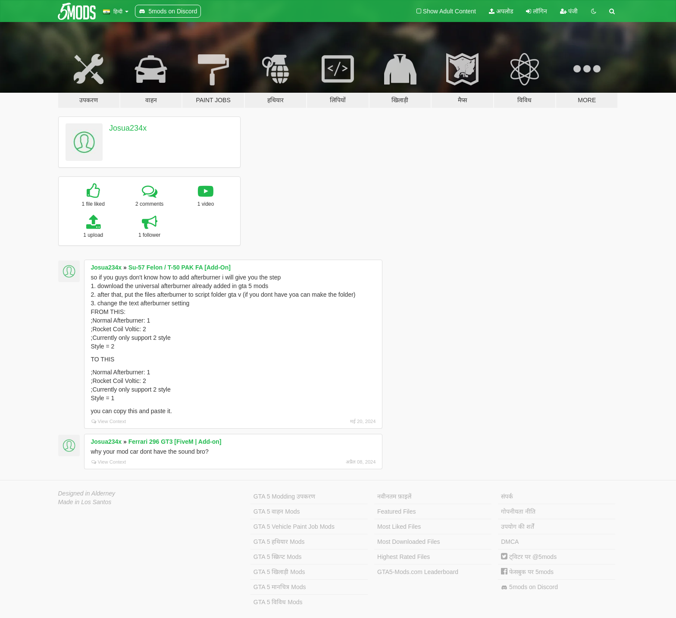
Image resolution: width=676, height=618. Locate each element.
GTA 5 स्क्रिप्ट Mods (278, 556)
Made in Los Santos (85, 502)
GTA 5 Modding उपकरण (284, 496)
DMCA (510, 541)
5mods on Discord (529, 587)
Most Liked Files (399, 526)
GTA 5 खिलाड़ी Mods (279, 571)
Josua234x (128, 128)
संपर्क (507, 496)
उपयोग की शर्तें (517, 526)
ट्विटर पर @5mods (529, 557)
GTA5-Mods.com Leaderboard (417, 571)
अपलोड (501, 11)
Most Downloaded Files (408, 541)
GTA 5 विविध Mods (278, 602)
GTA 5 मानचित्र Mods (280, 586)
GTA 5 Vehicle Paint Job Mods (294, 526)
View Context (108, 421)
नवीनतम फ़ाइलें (394, 496)
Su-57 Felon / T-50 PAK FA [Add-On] (179, 267)
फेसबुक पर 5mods (527, 572)
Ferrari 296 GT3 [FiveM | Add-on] (175, 441)
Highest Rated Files (403, 556)
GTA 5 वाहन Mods (277, 511)
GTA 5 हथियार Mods (279, 541)
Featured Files (396, 511)
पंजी (569, 11)
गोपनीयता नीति (518, 511)
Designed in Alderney (87, 493)
